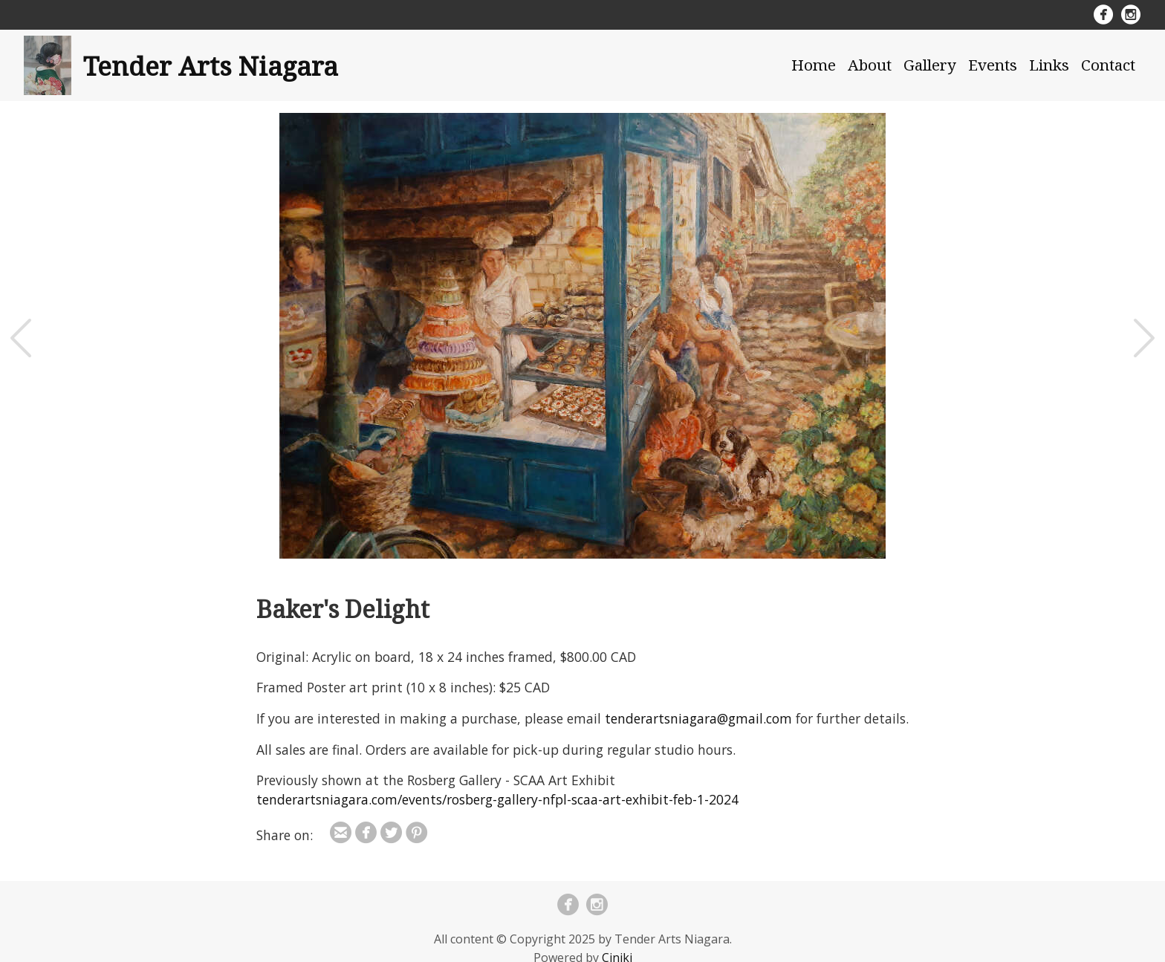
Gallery (929, 64)
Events (992, 64)
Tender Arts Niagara (210, 65)
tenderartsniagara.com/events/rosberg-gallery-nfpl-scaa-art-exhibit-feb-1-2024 (497, 799)
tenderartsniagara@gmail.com (698, 718)
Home (813, 64)
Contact (1108, 64)
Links (1049, 64)
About (870, 64)
